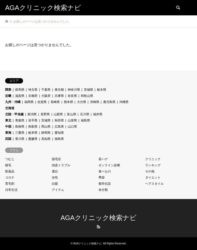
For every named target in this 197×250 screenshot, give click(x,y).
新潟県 (32, 114)
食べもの (104, 171)
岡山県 (46, 126)
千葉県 (46, 89)
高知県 (46, 139)
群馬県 (19, 89)
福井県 (97, 114)
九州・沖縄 (13, 102)
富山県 (71, 114)
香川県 (19, 139)
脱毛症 (56, 159)
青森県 (19, 120)
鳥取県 (32, 126)
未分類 (103, 190)
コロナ (9, 177)
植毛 (8, 165)
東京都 (59, 89)
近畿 (8, 96)
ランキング (153, 165)
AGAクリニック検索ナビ (98, 218)
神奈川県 (74, 89)
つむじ (9, 159)
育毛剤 (9, 183)
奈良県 (72, 96)
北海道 (9, 108)
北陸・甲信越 (14, 114)
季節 (101, 177)
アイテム (58, 190)
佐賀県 (42, 102)
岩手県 (32, 120)
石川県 (84, 114)
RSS (98, 226)
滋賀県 (19, 96)
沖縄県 (124, 102)
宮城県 (46, 120)
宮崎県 (94, 102)
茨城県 (88, 89)
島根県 (19, 126)
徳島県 (59, 139)
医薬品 (9, 171)
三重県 (19, 132)
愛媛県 (32, 139)
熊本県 (68, 102)
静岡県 (46, 132)
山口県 (72, 126)
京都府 (32, 96)
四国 (8, 139)
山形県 (72, 120)
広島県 (59, 126)
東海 (8, 132)
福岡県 (29, 102)
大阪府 (46, 96)
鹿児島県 (109, 102)
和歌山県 (87, 96)
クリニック (153, 159)
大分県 (81, 102)
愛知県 (59, 132)
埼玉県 (32, 89)
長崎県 (55, 102)
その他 (149, 171)
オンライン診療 (109, 165)
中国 (8, 126)
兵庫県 (59, 96)
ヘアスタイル (154, 183)
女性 (55, 177)
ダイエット (153, 177)
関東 (8, 89)
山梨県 (58, 114)
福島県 (85, 120)
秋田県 (59, 120)
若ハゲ (103, 159)
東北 (8, 120)
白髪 (55, 183)
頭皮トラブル (61, 165)
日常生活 (11, 190)
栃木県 (101, 89)
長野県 (45, 114)
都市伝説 (104, 183)
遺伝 (55, 171)
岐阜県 (32, 132)
